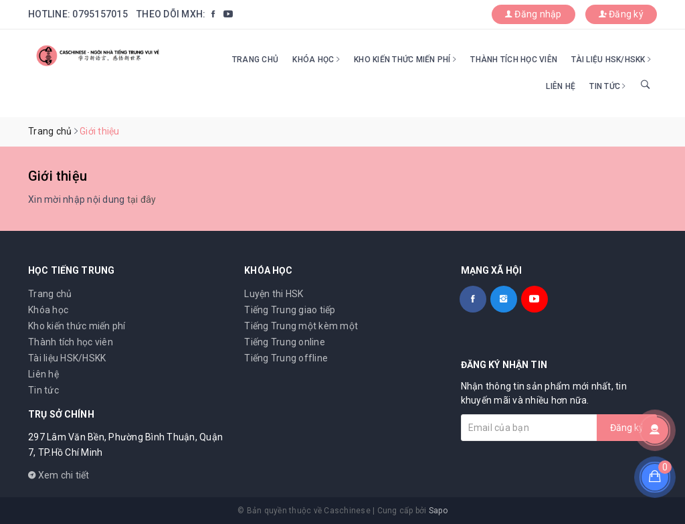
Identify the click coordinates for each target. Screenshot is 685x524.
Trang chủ (255, 59)
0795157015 (100, 14)
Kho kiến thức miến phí (405, 59)
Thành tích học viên (513, 59)
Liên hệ (560, 86)
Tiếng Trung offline (286, 358)
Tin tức (607, 86)
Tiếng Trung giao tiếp (289, 309)
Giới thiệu (57, 176)
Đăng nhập (533, 14)
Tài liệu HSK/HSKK (611, 59)
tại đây (142, 199)
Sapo (438, 510)
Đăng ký (621, 14)
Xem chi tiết (59, 475)
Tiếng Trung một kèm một (301, 326)
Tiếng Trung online (284, 342)
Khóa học (316, 59)
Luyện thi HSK (273, 293)
